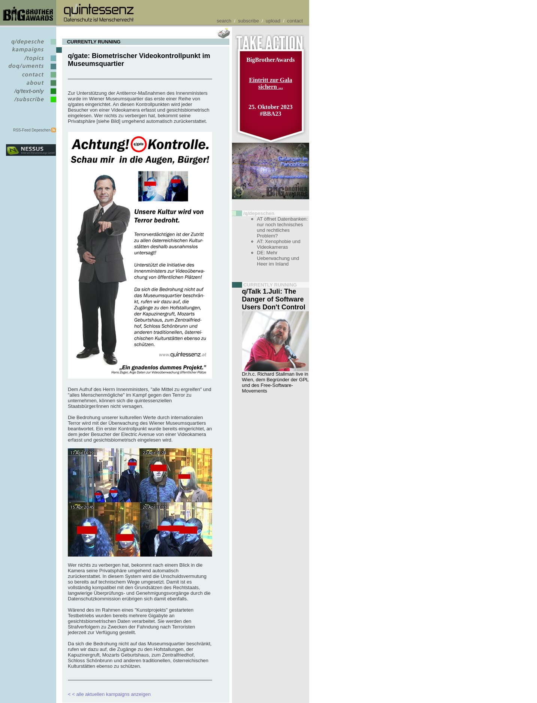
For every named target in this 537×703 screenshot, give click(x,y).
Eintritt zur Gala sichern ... (270, 83)
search (224, 21)
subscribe (248, 21)
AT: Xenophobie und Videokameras (279, 244)
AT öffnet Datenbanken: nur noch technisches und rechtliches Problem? (282, 227)
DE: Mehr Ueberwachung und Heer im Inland (278, 258)
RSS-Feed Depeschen (32, 130)
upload (273, 21)
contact (295, 21)
